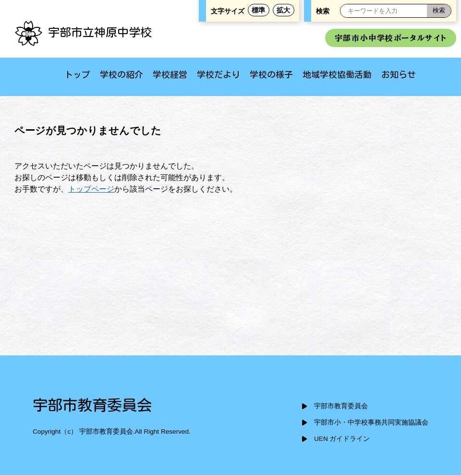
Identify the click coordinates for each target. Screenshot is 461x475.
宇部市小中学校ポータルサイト (391, 38)
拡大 (283, 10)
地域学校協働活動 (337, 74)
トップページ (91, 189)
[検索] (439, 10)
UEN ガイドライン (342, 438)
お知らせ (398, 74)
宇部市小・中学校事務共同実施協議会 (371, 422)
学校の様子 (271, 74)
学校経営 (170, 74)
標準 (258, 10)
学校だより (218, 74)
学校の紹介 (121, 74)
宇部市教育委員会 (341, 406)
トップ (77, 74)
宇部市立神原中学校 (83, 32)
